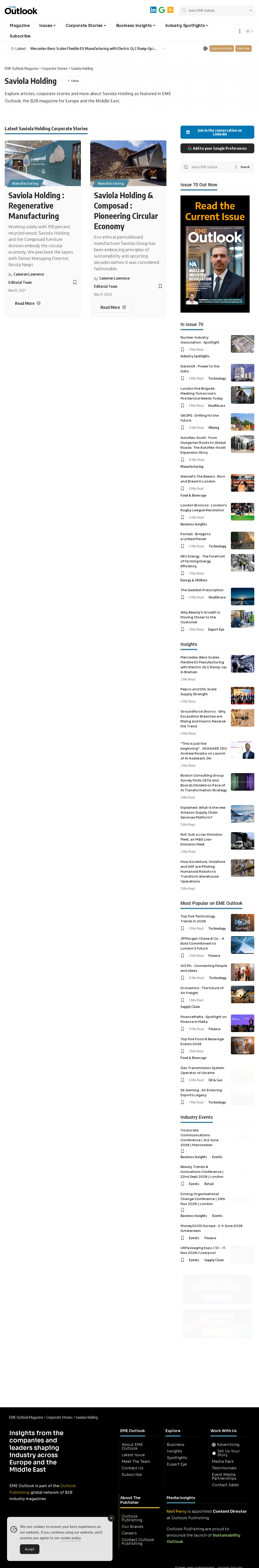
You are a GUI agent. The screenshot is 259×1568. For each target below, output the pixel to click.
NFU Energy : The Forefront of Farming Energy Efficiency (202, 561)
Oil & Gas (215, 1080)
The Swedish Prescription (202, 590)
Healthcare (216, 405)
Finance (214, 955)
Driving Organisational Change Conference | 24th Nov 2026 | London (202, 1199)
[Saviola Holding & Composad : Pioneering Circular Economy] (113, 307)
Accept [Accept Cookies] (29, 1549)
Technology (217, 378)
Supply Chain (190, 1006)
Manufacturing (25, 183)
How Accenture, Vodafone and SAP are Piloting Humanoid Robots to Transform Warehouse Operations (202, 871)
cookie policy (70, 1538)
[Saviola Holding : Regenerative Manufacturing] (27, 303)
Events (217, 1157)
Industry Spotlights (195, 356)
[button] (239, 31)
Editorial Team (20, 282)
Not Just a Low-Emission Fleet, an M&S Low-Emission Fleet (201, 839)
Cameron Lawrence (29, 274)
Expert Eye (216, 629)
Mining (214, 427)
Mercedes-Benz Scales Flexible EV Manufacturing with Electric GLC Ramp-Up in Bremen (93, 48)
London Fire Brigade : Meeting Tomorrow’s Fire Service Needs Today (201, 393)
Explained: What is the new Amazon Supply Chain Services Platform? (202, 812)
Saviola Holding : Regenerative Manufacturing (36, 205)
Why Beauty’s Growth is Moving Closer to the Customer (200, 617)
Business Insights (193, 524)
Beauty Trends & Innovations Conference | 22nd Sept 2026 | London (202, 1172)
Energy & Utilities (193, 580)
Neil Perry (176, 1511)
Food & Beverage (193, 495)
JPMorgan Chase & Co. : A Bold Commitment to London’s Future (202, 943)
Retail (209, 1184)
